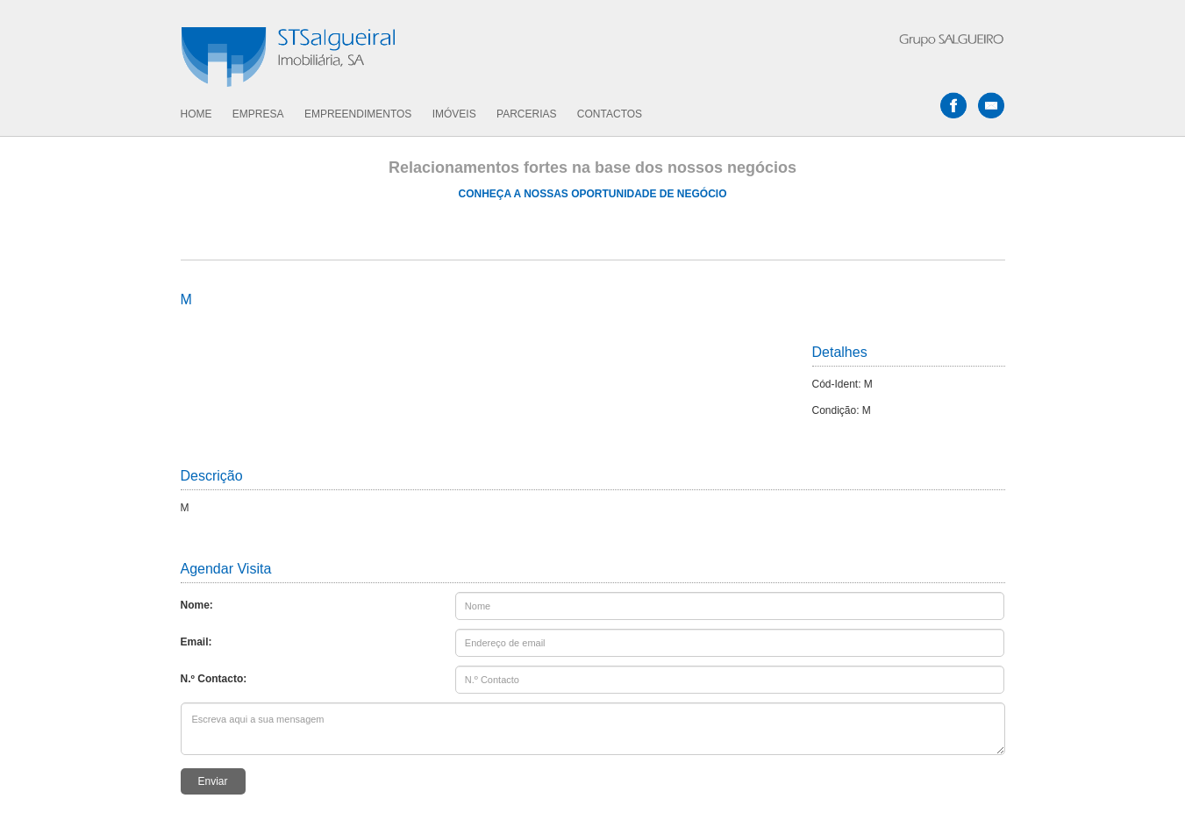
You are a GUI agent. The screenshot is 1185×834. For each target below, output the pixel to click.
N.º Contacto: (214, 679)
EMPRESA (258, 114)
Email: (196, 642)
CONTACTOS (609, 114)
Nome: (197, 605)
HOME (196, 114)
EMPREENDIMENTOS (357, 114)
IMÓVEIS (454, 114)
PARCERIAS (526, 114)
